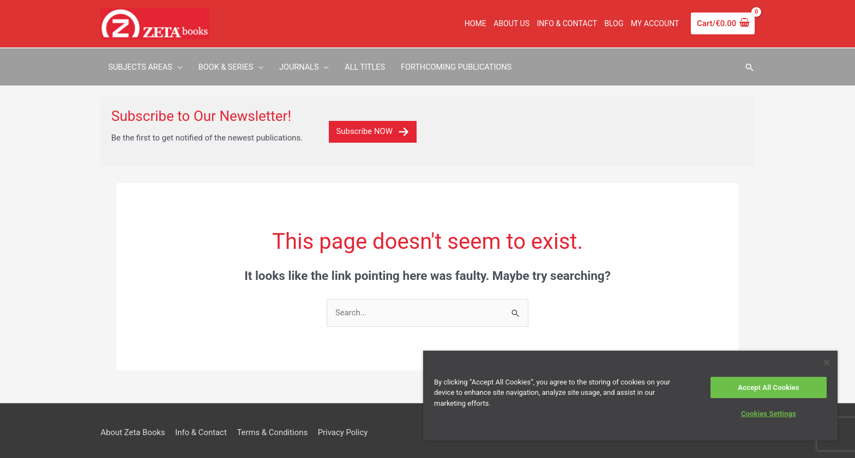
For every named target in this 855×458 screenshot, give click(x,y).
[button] (749, 65)
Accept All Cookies (768, 387)
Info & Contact (201, 428)
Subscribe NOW (372, 126)
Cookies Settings (768, 414)
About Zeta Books (132, 428)
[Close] (826, 362)
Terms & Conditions (273, 428)
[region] (630, 396)
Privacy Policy (344, 428)
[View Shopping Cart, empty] (722, 24)
